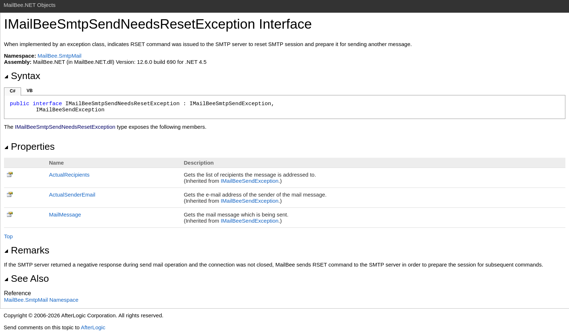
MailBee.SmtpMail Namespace (41, 300)
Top (8, 236)
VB (29, 90)
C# (12, 91)
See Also (26, 278)
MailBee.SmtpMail (60, 56)
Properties (29, 146)
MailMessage (65, 214)
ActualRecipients (69, 175)
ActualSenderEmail (72, 194)
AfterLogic (93, 327)
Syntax (22, 75)
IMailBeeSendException (249, 181)
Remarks (26, 250)
